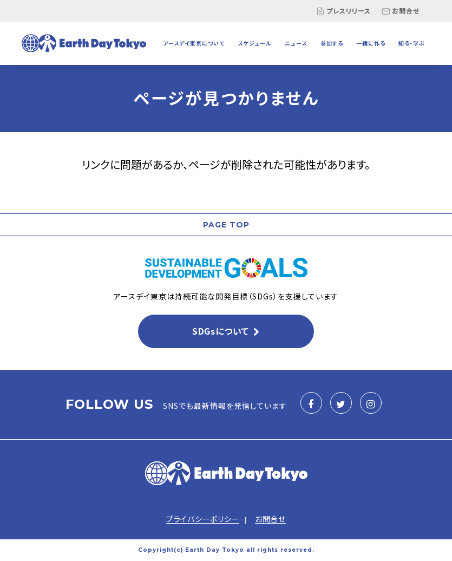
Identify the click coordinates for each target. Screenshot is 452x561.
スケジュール (255, 43)
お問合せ (401, 11)
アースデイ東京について (194, 43)
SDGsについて (220, 330)
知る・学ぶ (411, 43)
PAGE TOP (226, 225)
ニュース (296, 43)
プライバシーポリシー (202, 518)
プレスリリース (343, 11)
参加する (331, 43)
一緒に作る (370, 43)
